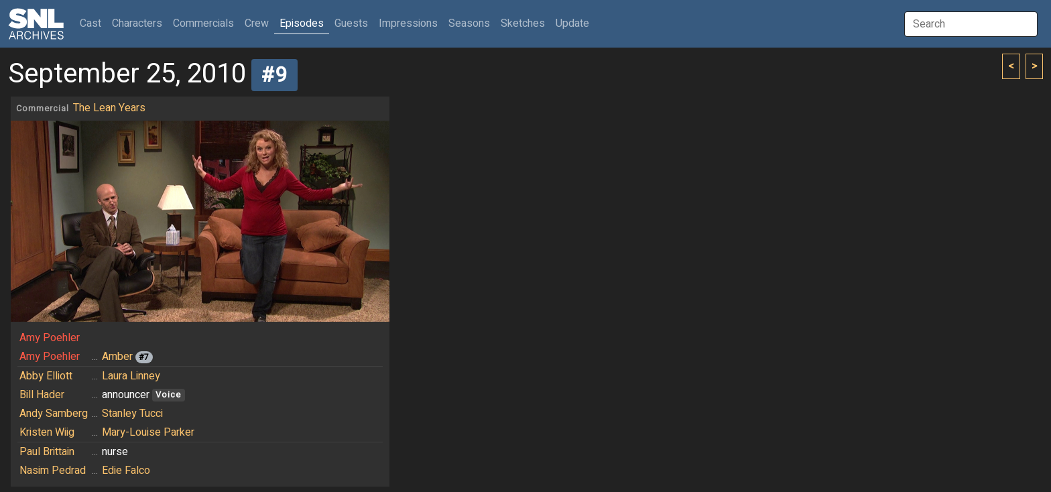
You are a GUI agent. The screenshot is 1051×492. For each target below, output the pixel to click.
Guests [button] (351, 23)
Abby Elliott (45, 376)
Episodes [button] (302, 23)
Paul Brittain (46, 452)
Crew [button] (257, 23)
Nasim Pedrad (52, 471)
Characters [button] (137, 23)
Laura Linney (131, 376)
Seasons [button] (469, 23)
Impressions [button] (408, 23)
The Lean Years (109, 108)
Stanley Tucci (132, 414)
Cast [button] (93, 23)
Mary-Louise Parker (148, 432)
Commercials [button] (203, 23)
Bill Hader (41, 395)
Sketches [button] (523, 23)
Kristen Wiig (46, 432)
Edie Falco (126, 471)
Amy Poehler (49, 338)
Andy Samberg (53, 414)
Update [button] (572, 23)
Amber (117, 357)
